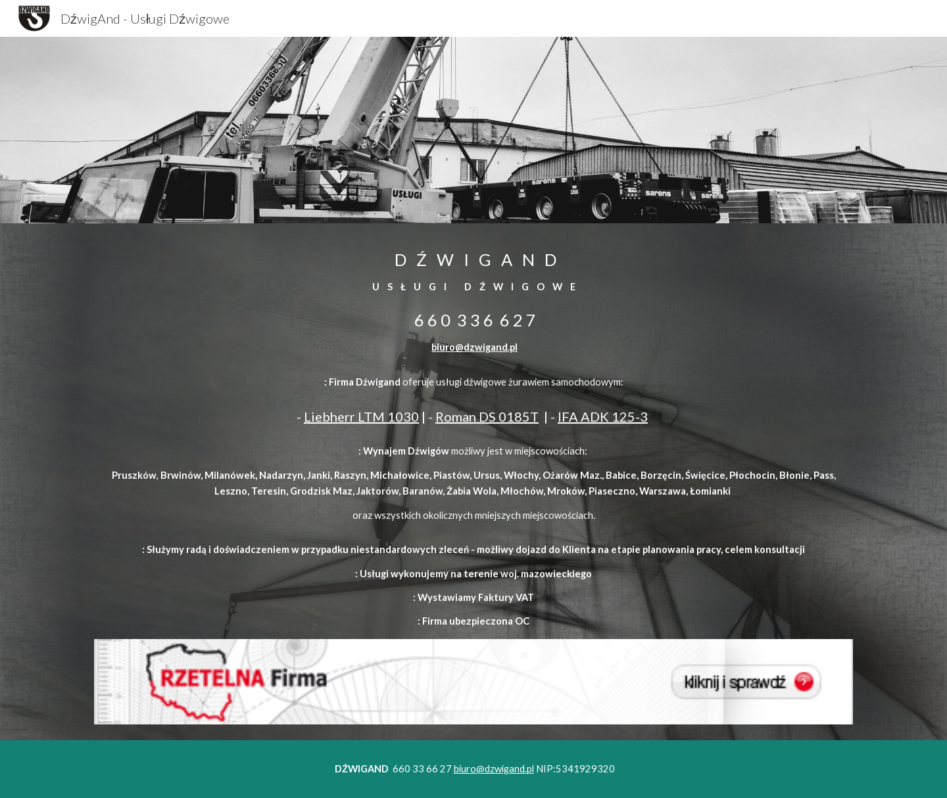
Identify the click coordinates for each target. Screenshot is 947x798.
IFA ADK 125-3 (603, 416)
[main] (473, 302)
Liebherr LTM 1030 (361, 416)
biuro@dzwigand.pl (474, 347)
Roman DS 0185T (487, 416)
